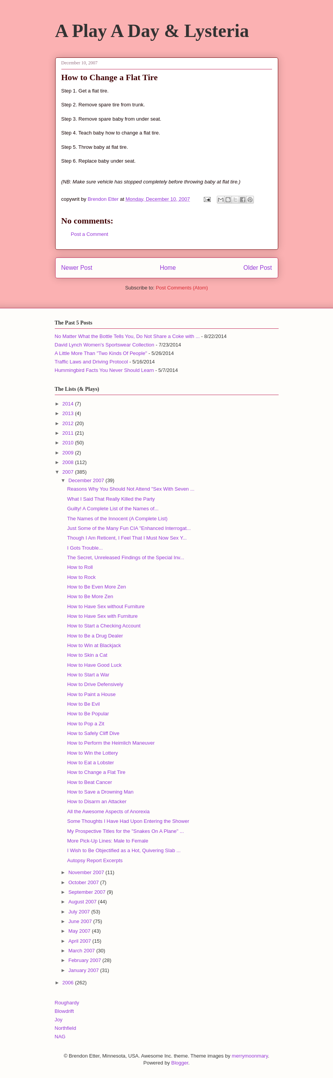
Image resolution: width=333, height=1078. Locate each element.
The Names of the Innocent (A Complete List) (117, 518)
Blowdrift (64, 1011)
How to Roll (80, 567)
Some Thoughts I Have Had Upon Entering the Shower (128, 821)
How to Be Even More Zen (96, 587)
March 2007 (82, 951)
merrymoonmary (250, 1056)
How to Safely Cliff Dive (93, 733)
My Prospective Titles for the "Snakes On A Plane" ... (125, 831)
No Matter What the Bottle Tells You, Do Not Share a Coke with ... (127, 336)
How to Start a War (88, 675)
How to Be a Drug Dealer (95, 636)
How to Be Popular (88, 713)
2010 (69, 443)
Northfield (65, 1028)
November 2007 (86, 872)
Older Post (257, 267)
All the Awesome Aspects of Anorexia (108, 811)
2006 (69, 983)
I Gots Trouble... (85, 548)
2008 (69, 462)
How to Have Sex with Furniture (102, 616)
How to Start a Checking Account (103, 626)
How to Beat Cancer (89, 782)
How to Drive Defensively (95, 684)
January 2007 (84, 970)
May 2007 (80, 931)
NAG (60, 1036)
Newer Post (77, 267)
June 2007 (80, 921)
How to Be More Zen (90, 596)
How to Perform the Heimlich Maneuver (111, 743)
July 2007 (79, 912)
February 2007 (85, 960)
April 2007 (80, 941)
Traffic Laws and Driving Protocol (91, 362)
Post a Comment (89, 234)
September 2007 (87, 892)
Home (168, 267)
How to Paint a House (91, 694)
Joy (59, 1020)
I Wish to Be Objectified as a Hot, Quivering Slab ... (124, 850)
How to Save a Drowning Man (100, 792)
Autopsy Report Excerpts (95, 860)
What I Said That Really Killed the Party (111, 499)
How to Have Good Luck (94, 665)
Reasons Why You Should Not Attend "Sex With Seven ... (130, 489)
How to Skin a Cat (87, 655)
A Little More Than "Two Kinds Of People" (101, 353)
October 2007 (84, 882)
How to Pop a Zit (85, 724)
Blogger (179, 1063)
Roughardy (67, 1003)
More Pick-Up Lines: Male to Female (107, 841)
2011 (69, 433)
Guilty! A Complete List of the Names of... (113, 508)
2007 (69, 472)
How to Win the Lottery (92, 753)
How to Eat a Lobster (90, 762)
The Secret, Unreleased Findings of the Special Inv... (125, 557)
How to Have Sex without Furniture (106, 606)
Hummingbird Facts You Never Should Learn (104, 370)
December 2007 (86, 480)
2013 (69, 413)
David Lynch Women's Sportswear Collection (104, 345)
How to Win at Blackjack (94, 645)
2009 (69, 453)
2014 (69, 404)
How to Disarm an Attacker (97, 801)
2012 (69, 423)
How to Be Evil (83, 704)
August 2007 (83, 902)
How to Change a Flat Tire (96, 772)
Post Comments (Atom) (182, 288)
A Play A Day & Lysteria (152, 30)
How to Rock (81, 577)
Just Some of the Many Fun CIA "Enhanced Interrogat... (129, 528)
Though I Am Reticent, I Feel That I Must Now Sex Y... (127, 538)
